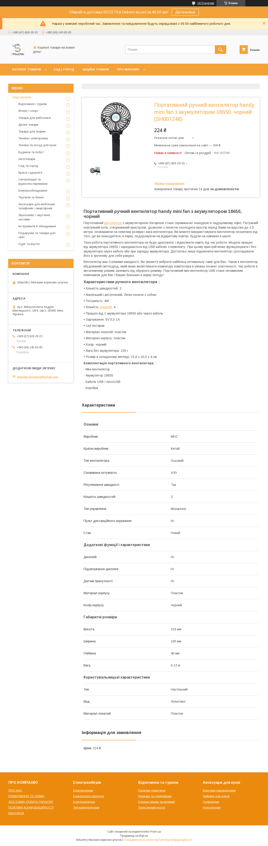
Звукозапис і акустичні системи (34, 217)
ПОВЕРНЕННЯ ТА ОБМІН (26, 796)
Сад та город (28, 165)
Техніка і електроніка (33, 138)
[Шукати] (220, 49)
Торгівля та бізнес (31, 197)
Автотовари (26, 159)
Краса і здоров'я (30, 172)
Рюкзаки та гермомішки (154, 796)
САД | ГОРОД (64, 69)
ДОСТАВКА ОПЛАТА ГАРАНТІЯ (30, 802)
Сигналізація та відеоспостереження (32, 181)
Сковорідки (211, 802)
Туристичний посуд (151, 807)
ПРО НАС (15, 790)
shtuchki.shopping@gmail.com (37, 376)
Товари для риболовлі (34, 118)
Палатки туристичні (152, 790)
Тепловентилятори (86, 807)
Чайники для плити (216, 796)
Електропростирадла (88, 796)
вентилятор (113, 223)
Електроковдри (84, 802)
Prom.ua (155, 831)
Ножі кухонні (212, 807)
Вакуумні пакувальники (219, 790)
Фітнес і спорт (28, 110)
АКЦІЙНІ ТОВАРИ (95, 69)
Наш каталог (22, 97)
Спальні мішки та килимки (156, 802)
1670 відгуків (205, 3)
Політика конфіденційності (175, 839)
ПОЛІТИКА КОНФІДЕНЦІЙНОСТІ (31, 807)
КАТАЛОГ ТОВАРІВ (26, 69)
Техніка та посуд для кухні (37, 145)
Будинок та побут (31, 152)
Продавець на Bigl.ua (134, 835)
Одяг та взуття (29, 244)
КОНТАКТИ (16, 813)
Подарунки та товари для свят (36, 235)
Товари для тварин (32, 131)
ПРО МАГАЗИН (128, 69)
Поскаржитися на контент (139, 839)
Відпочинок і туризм (32, 104)
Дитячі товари (28, 124)
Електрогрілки (83, 790)
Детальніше (185, 12)
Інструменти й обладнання (37, 226)
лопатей (105, 307)
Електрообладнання (32, 190)
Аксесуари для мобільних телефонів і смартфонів (36, 206)
